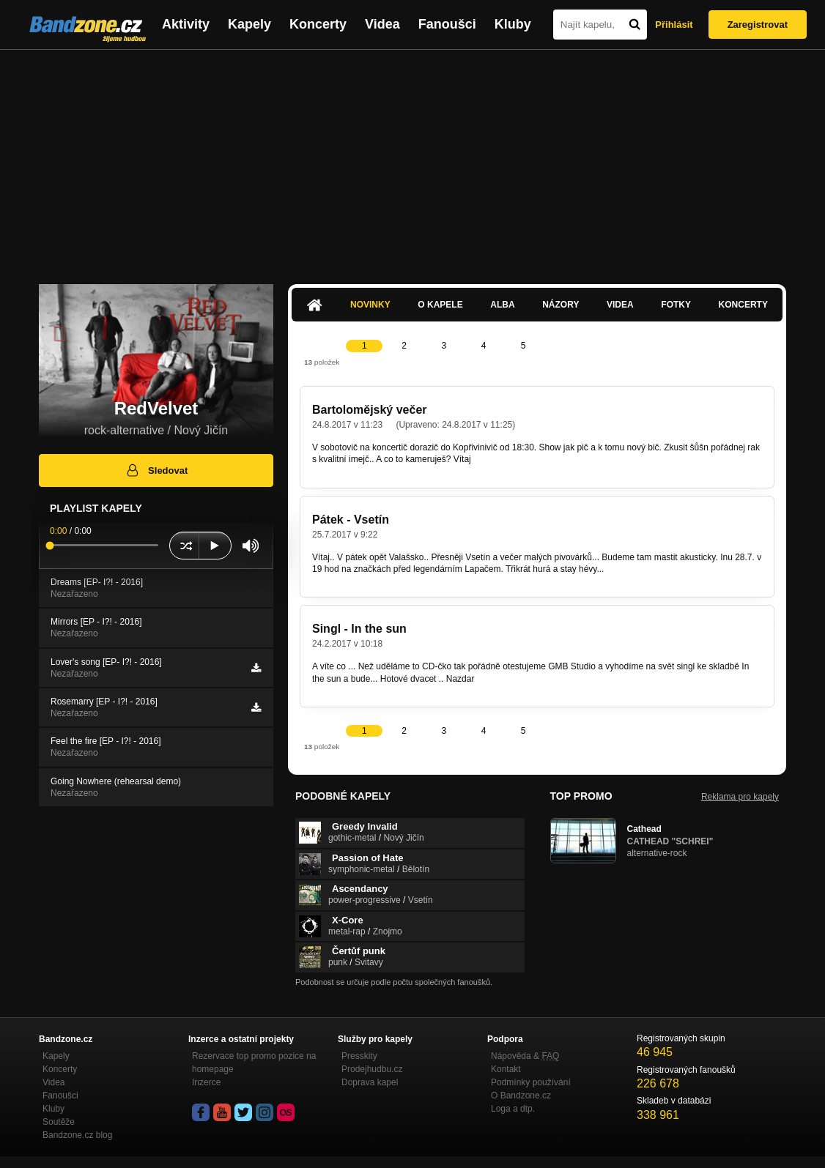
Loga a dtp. (513, 1109)
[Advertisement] (412, 159)
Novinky (370, 305)
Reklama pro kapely (740, 797)
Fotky (676, 305)
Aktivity (186, 24)
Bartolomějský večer (369, 409)
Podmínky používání (531, 1082)
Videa (382, 24)
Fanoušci (447, 24)
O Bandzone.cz (521, 1095)
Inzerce (206, 1082)
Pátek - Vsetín (350, 519)
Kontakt (506, 1069)
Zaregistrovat (758, 24)
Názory (560, 305)
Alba (502, 305)
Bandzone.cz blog (77, 1135)
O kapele (440, 305)
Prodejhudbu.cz (371, 1069)
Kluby (513, 24)
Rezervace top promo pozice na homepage (254, 1062)
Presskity (359, 1056)
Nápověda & (525, 1056)
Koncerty (318, 24)
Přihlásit (673, 24)
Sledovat (156, 470)
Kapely (249, 24)
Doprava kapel (369, 1082)
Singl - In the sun (359, 628)
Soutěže (58, 1122)
